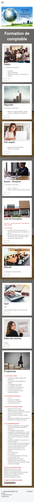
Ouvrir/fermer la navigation (17, 2)
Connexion (30, 491)
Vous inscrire (9, 483)
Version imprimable (8, 491)
